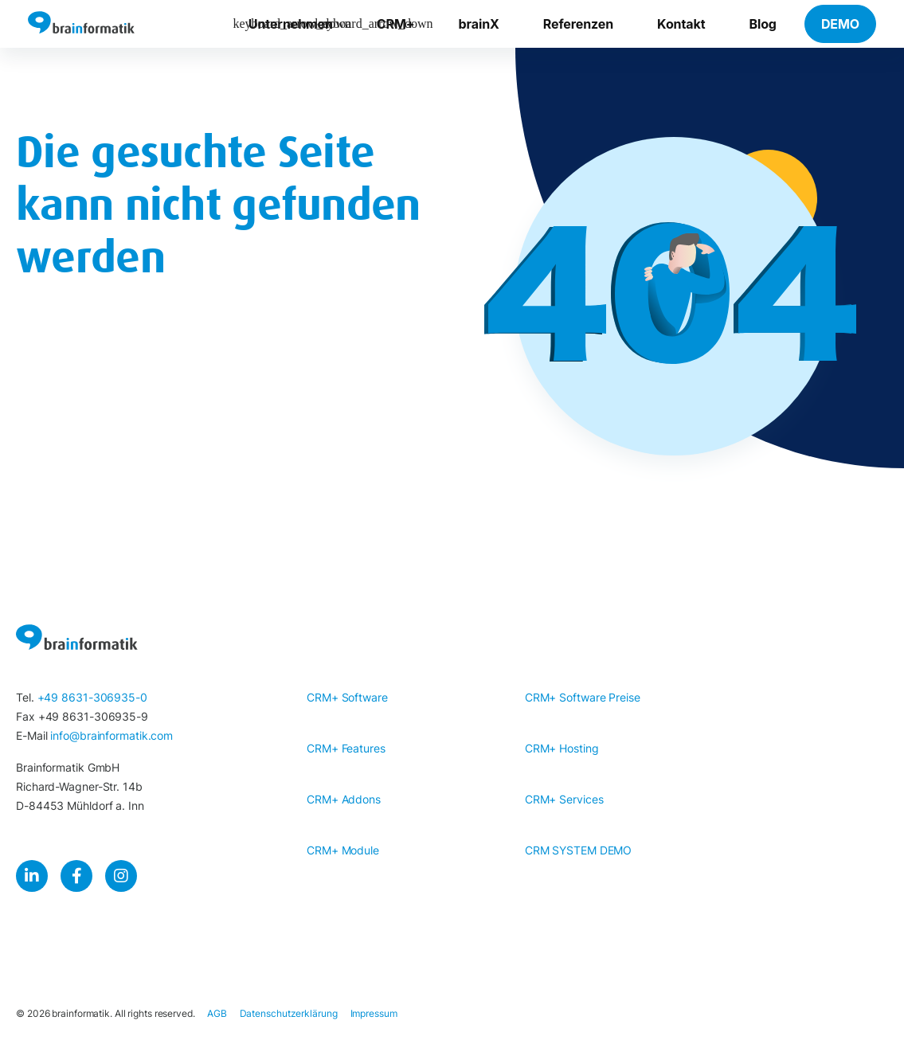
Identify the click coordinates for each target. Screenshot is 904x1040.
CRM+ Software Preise (582, 697)
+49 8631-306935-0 (92, 697)
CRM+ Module (343, 850)
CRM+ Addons (344, 799)
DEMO (840, 24)
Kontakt (681, 24)
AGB (217, 1013)
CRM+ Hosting (562, 748)
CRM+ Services (564, 799)
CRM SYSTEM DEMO (578, 850)
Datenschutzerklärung (289, 1013)
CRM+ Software (347, 697)
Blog (762, 24)
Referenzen (578, 24)
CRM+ (396, 24)
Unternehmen (291, 24)
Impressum (373, 1013)
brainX (479, 24)
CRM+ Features (346, 748)
